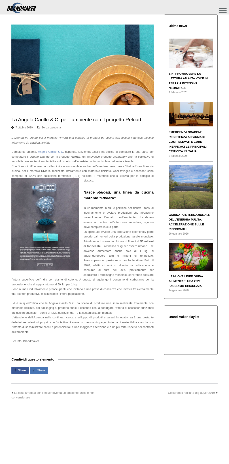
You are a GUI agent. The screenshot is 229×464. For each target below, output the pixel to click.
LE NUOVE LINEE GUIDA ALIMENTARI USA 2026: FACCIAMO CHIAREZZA (186, 281)
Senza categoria (51, 127)
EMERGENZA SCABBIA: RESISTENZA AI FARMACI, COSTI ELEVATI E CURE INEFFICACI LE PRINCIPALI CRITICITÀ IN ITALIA (187, 141)
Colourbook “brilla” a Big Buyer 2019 (193, 392)
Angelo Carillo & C (50, 151)
